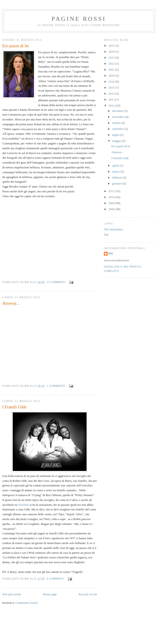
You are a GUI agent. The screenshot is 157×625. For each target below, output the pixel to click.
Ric (111, 253)
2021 (112, 69)
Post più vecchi (88, 594)
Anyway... (10, 303)
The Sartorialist (113, 229)
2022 (112, 63)
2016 (112, 81)
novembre (118, 117)
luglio (116, 135)
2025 (112, 45)
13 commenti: (57, 282)
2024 (112, 51)
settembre (118, 129)
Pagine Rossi (78, 18)
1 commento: (57, 386)
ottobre (116, 123)
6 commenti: (56, 578)
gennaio (117, 183)
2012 (112, 105)
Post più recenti (11, 594)
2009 (112, 203)
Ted (106, 234)
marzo (116, 171)
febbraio (117, 177)
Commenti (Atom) (26, 602)
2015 (112, 87)
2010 (112, 197)
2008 (112, 209)
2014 (112, 93)
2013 (112, 99)
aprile (116, 165)
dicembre (118, 111)
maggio (117, 141)
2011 (112, 191)
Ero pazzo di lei (15, 46)
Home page (50, 594)
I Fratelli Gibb (14, 407)
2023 (112, 57)
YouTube (23, 504)
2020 (112, 75)
